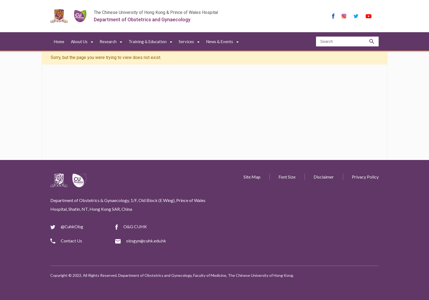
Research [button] (111, 41)
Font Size (287, 176)
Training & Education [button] (150, 41)
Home (59, 41)
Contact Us (71, 240)
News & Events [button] (222, 41)
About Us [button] (82, 41)
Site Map (252, 176)
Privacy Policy (365, 176)
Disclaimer (324, 176)
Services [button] (189, 41)
